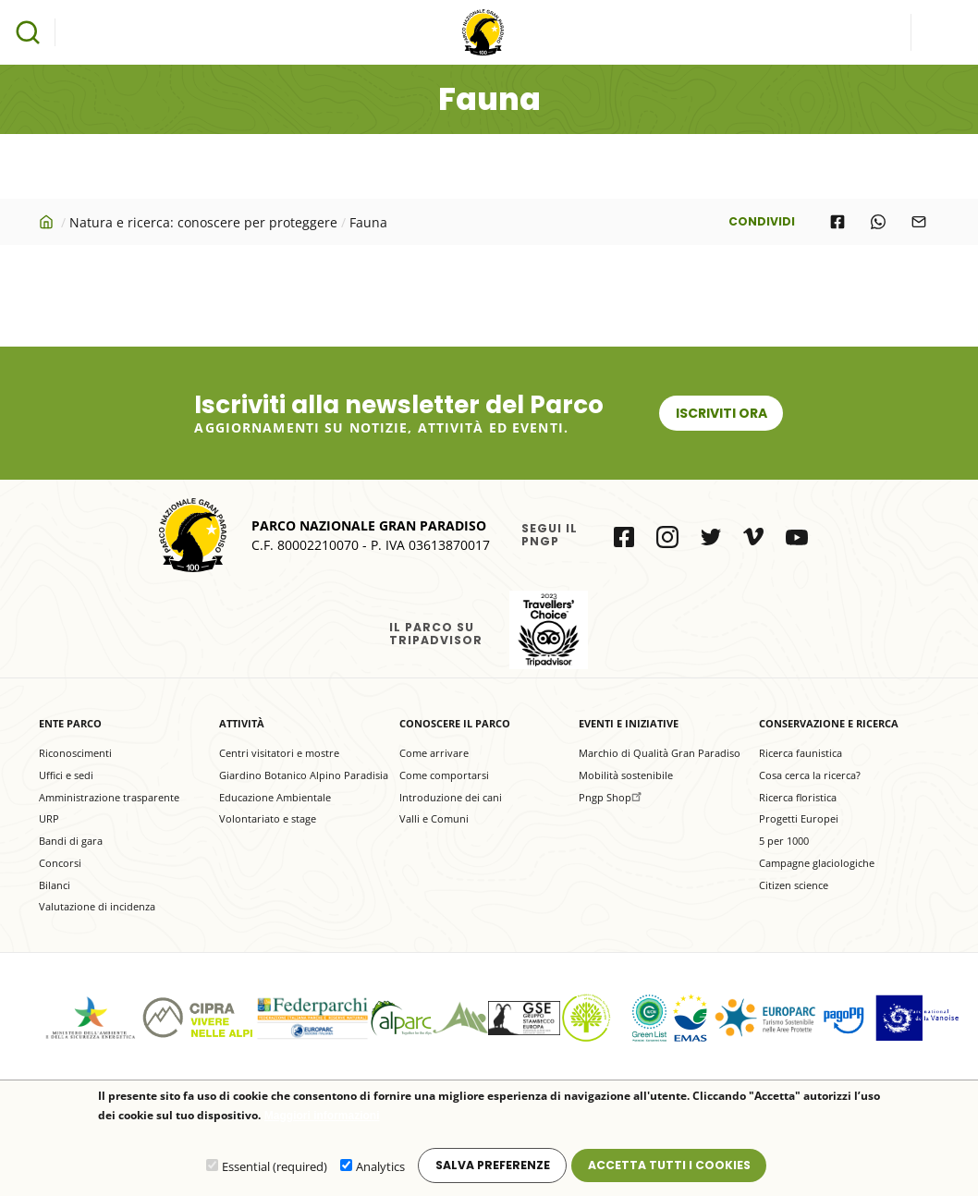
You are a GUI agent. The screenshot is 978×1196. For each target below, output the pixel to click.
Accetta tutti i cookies (669, 1166)
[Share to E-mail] (918, 221)
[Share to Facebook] (837, 221)
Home (48, 222)
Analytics (380, 1167)
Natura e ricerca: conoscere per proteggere (203, 222)
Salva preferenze (492, 1166)
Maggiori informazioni (322, 1117)
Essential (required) (274, 1167)
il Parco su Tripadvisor (548, 630)
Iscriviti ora (721, 413)
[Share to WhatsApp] (878, 221)
